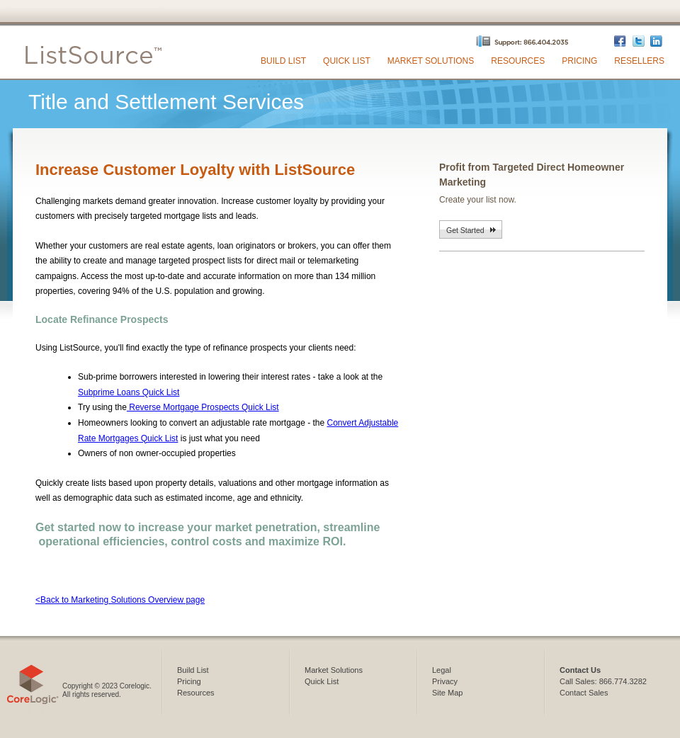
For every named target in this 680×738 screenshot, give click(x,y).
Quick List (346, 61)
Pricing (579, 61)
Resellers (639, 61)
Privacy (445, 681)
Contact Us (580, 670)
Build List (283, 61)
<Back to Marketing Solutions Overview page (120, 600)
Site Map (447, 692)
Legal (441, 670)
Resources (518, 61)
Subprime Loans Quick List (128, 392)
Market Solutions (430, 61)
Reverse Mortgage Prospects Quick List (203, 407)
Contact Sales (584, 692)
